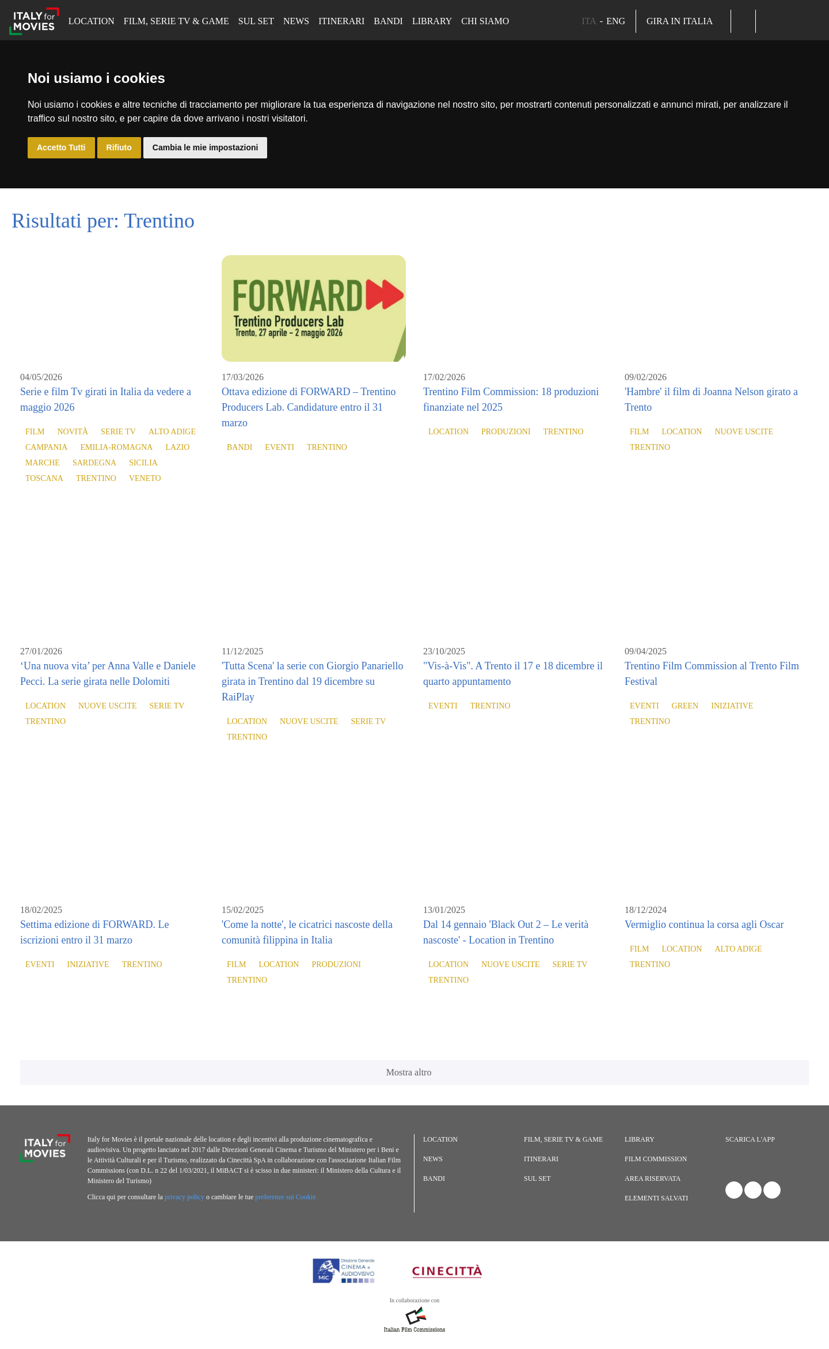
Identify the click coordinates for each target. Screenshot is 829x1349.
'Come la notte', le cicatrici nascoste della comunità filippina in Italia (307, 932)
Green (685, 706)
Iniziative (732, 706)
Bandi (388, 21)
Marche (42, 462)
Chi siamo (485, 21)
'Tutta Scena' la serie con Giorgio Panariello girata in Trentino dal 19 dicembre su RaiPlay (312, 681)
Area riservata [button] (653, 1178)
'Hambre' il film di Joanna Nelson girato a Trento (711, 399)
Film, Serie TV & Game (176, 21)
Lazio (177, 447)
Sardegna (94, 462)
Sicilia (143, 462)
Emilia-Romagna (116, 447)
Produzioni (506, 431)
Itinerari (341, 21)
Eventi (279, 447)
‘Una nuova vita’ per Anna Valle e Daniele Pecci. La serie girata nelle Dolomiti (108, 673)
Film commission (656, 1159)
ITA (588, 21)
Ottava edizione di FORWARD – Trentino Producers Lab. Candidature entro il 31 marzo (309, 407)
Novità (72, 431)
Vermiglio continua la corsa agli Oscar (704, 924)
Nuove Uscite (743, 431)
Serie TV (118, 431)
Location (92, 21)
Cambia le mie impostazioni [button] (205, 147)
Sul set (256, 21)
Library (432, 21)
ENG (615, 21)
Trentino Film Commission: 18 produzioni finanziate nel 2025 (511, 399)
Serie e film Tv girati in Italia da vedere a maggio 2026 (105, 399)
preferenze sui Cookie (285, 1197)
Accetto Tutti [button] (61, 147)
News (296, 21)
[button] (743, 21)
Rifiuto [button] (119, 147)
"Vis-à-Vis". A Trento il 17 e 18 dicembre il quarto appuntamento (513, 673)
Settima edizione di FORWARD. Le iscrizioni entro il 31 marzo (94, 932)
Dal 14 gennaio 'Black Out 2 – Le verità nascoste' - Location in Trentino (505, 932)
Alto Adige (172, 431)
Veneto (145, 478)
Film (34, 431)
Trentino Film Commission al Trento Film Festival (712, 673)
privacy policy (184, 1197)
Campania (46, 447)
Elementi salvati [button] (656, 1198)
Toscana (44, 478)
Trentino (96, 478)
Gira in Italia (683, 21)
